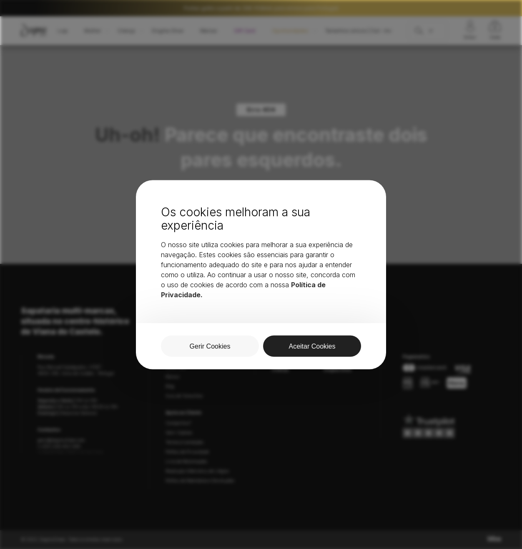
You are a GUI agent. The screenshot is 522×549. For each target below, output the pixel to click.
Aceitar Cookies (312, 345)
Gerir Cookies (210, 345)
